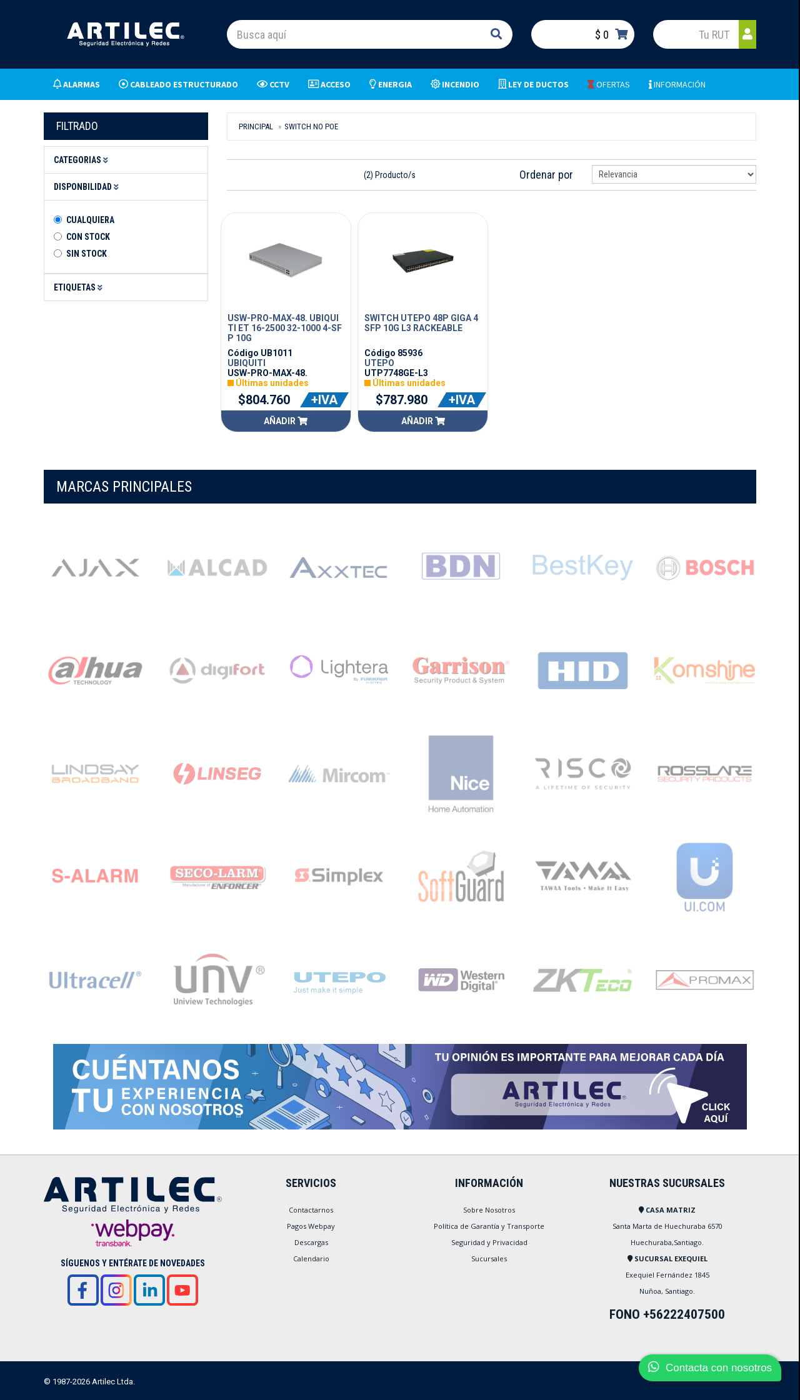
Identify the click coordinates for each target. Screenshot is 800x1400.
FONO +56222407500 (667, 1314)
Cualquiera (90, 220)
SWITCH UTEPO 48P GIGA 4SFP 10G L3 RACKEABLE (421, 323)
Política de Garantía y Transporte (489, 1226)
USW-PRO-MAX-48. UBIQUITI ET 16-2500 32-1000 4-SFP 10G (285, 328)
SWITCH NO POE (311, 126)
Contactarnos (311, 1209)
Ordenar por (546, 174)
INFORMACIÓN (677, 84)
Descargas (311, 1242)
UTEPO (379, 363)
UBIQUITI (247, 363)
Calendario (311, 1258)
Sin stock (86, 254)
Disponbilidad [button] (88, 187)
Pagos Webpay (311, 1226)
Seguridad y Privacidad (489, 1242)
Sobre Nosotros (489, 1209)
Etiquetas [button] (80, 287)
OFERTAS (609, 84)
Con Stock (88, 237)
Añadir (286, 421)
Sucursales (489, 1258)
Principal (256, 126)
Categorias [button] (83, 160)
